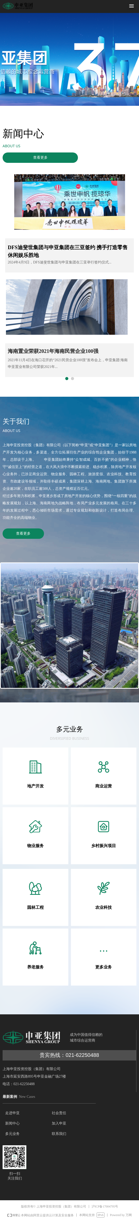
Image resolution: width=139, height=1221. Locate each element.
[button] (131, 6)
